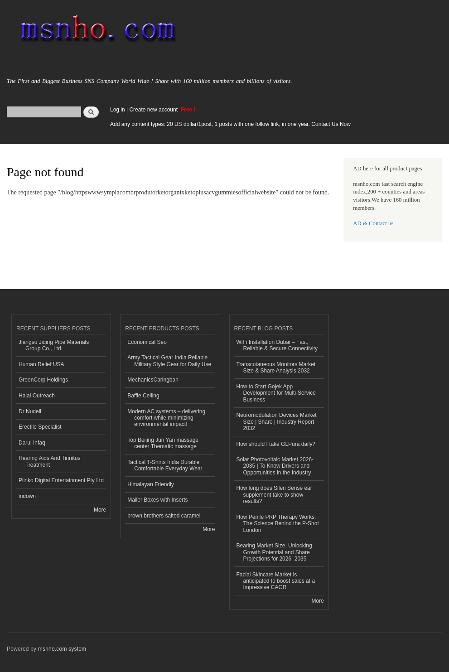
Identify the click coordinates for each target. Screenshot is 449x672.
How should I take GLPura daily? (276, 444)
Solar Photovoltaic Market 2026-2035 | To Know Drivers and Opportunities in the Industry (275, 466)
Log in (117, 109)
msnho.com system (62, 649)
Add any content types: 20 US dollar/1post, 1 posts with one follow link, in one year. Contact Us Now (230, 124)
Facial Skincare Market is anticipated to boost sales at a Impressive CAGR (276, 581)
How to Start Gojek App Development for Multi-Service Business (276, 393)
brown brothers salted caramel (163, 515)
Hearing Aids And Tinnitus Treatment (50, 461)
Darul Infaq (32, 443)
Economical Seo (147, 342)
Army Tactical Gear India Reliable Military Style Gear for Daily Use (169, 360)
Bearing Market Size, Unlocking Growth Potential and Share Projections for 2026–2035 (274, 552)
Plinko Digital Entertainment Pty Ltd (61, 480)
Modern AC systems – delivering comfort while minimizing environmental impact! (166, 418)
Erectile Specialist (40, 427)
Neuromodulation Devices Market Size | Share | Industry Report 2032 (277, 421)
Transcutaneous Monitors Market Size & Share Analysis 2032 (276, 367)
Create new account (154, 109)
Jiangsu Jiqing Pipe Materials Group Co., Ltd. (54, 345)
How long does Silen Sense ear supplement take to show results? (274, 494)
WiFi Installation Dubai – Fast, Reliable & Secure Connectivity (277, 345)
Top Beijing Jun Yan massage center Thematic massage (162, 443)
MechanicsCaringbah (153, 380)
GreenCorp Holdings (43, 380)
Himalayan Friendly (150, 484)
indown (27, 496)
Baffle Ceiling (143, 395)
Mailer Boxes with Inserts (157, 500)
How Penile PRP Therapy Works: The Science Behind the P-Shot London (278, 523)
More (100, 510)
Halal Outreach (37, 395)
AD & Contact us (373, 223)
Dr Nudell (30, 411)
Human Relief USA (41, 364)
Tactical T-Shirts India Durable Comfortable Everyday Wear (164, 465)
